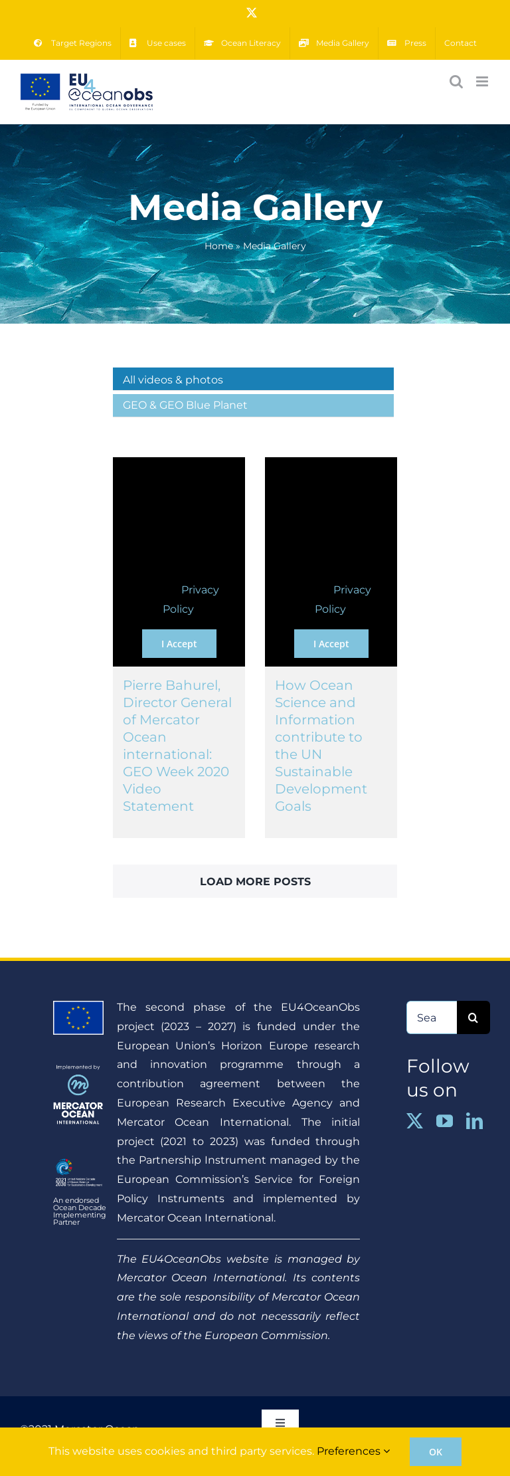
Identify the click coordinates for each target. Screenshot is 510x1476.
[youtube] (444, 1120)
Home (219, 246)
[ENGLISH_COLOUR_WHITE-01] (78, 1159)
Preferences (353, 1451)
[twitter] (414, 1120)
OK (435, 1451)
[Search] (473, 1017)
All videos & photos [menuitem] (173, 379)
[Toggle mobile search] (456, 81)
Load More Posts (255, 881)
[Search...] (431, 1017)
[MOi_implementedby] (78, 1069)
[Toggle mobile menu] (483, 81)
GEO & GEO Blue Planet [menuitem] (185, 405)
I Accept (179, 643)
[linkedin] (474, 1120)
